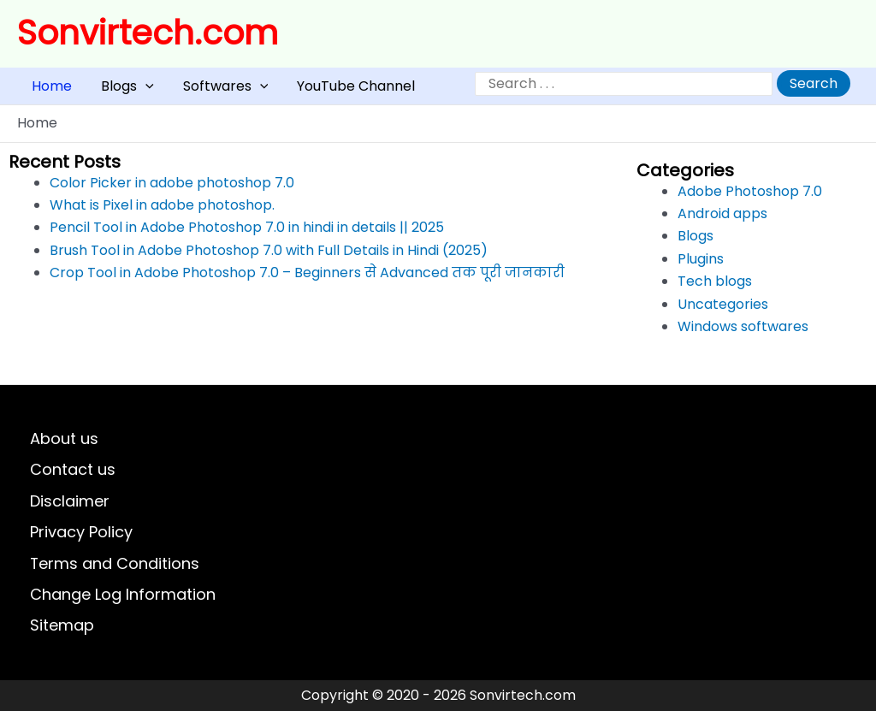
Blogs (104, 90)
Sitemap (62, 625)
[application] (122, 90)
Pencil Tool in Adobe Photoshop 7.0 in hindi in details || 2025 (247, 236)
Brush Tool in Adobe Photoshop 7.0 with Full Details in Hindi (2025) (269, 258)
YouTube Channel (302, 90)
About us (64, 438)
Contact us (72, 469)
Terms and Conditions (115, 562)
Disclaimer (70, 501)
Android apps (722, 222)
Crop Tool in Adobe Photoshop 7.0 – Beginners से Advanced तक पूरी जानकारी (307, 281)
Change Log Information (123, 594)
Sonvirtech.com (147, 32)
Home (44, 90)
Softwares (187, 90)
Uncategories (723, 312)
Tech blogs (715, 289)
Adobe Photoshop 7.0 (750, 199)
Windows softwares (743, 335)
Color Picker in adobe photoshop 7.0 (172, 190)
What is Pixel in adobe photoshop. (162, 213)
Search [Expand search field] (814, 88)
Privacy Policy (81, 531)
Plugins (701, 266)
